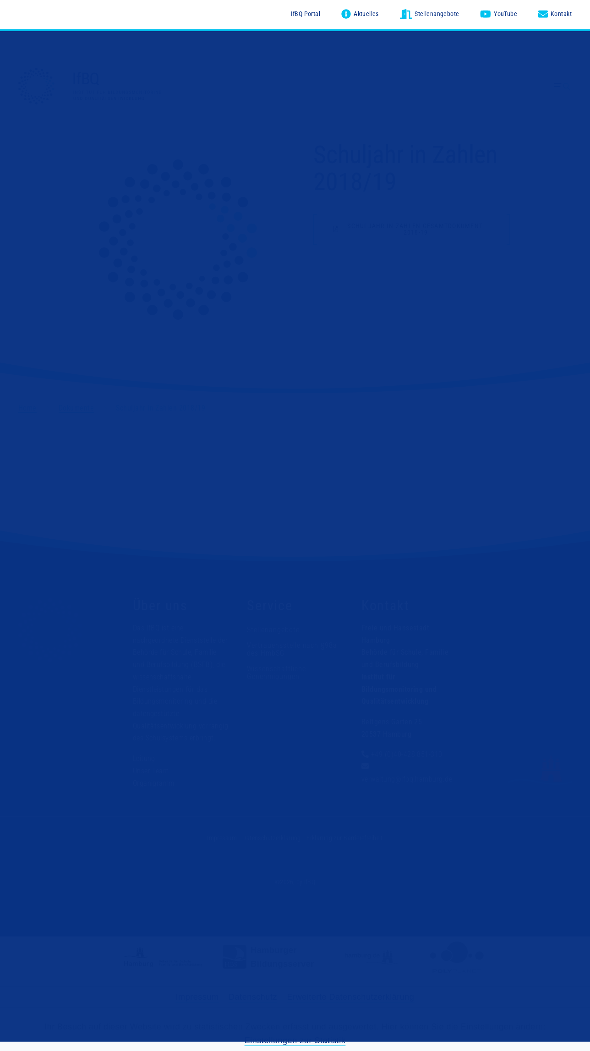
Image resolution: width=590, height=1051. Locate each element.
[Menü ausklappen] (563, 87)
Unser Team (151, 770)
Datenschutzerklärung (271, 838)
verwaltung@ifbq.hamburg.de (406, 779)
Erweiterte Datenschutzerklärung (351, 997)
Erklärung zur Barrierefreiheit (344, 838)
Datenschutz (253, 997)
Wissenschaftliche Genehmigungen (276, 672)
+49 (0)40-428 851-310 (406, 754)
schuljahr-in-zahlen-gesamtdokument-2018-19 (415, 229)
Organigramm (154, 783)
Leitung (144, 758)
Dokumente (76, 408)
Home (27, 408)
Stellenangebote (273, 629)
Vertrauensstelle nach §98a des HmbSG (292, 649)
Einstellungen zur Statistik (295, 1040)
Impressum (222, 838)
